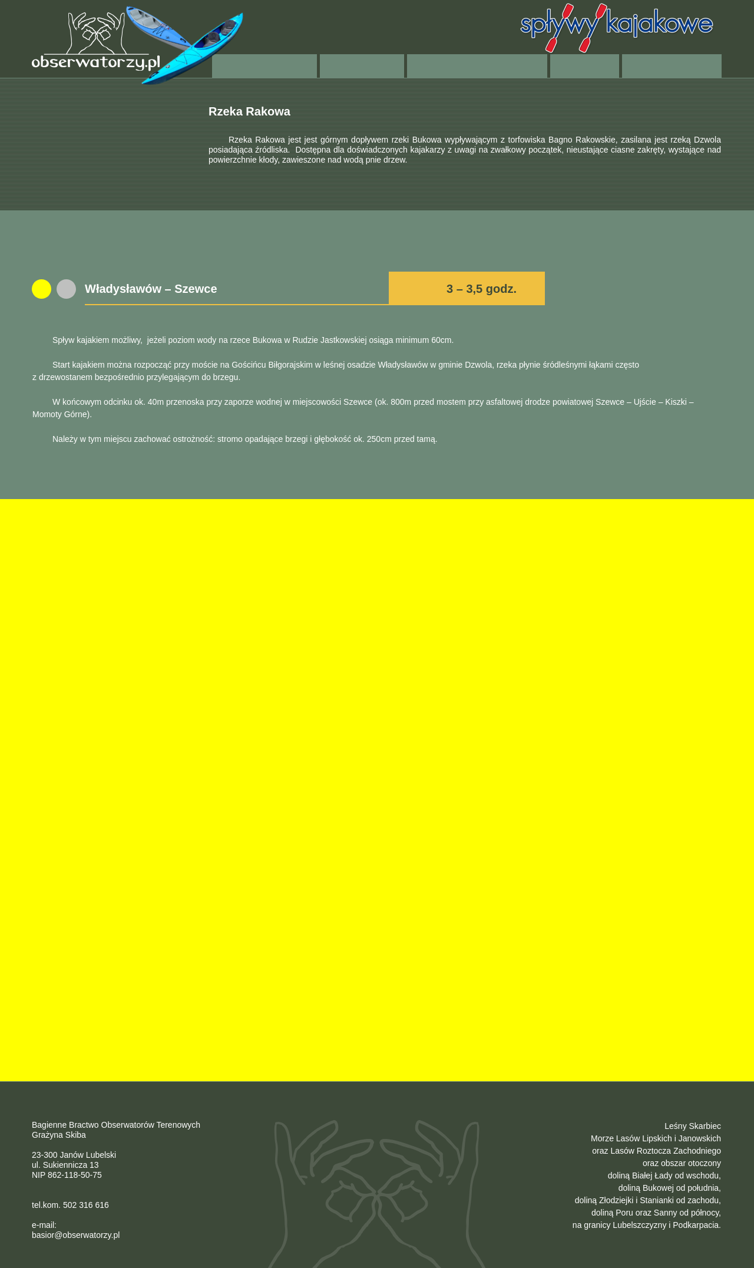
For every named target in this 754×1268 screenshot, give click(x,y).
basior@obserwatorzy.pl (76, 1235)
